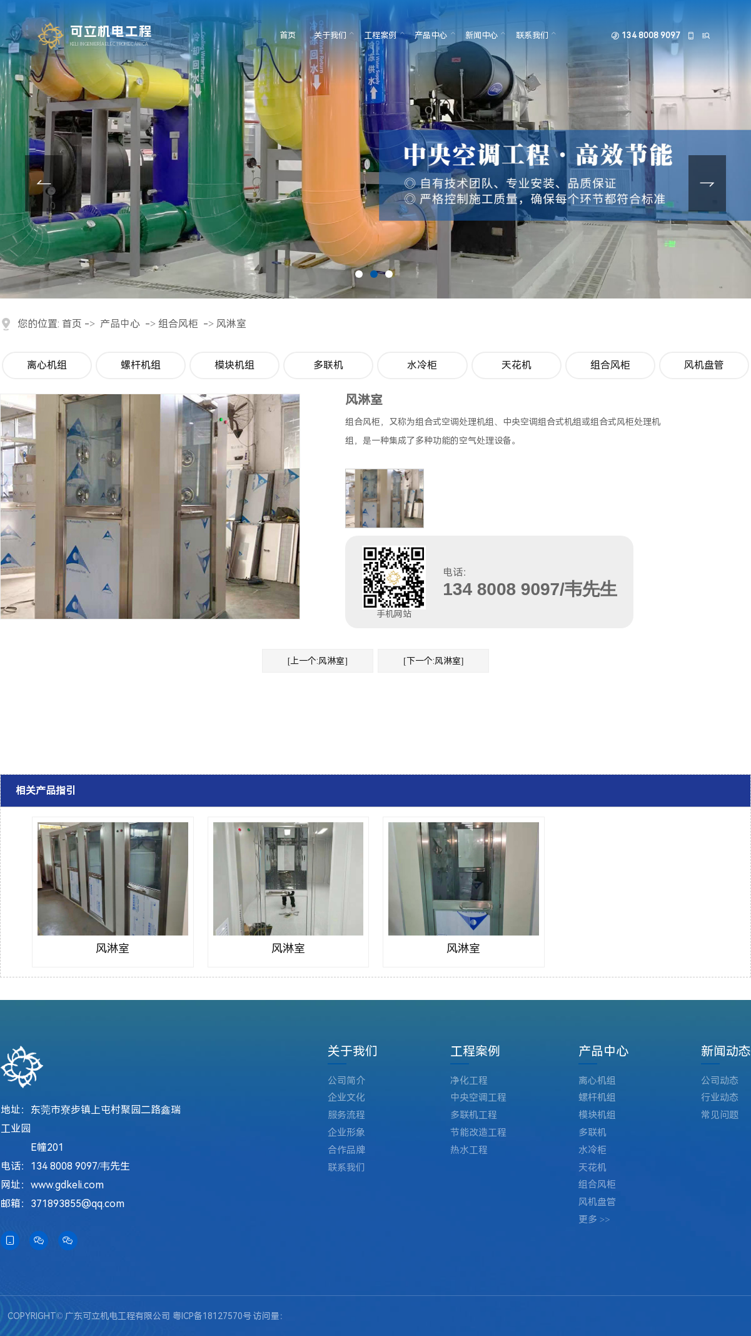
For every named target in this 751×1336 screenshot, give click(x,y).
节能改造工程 (478, 1133)
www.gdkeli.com (67, 1185)
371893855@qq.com (77, 1204)
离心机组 (47, 365)
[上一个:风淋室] (318, 661)
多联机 (328, 365)
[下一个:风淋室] (433, 661)
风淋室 (231, 324)
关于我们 (330, 35)
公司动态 (719, 1081)
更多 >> (594, 1220)
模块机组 (234, 365)
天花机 (517, 365)
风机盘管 (704, 365)
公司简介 (346, 1081)
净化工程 (469, 1081)
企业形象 (346, 1133)
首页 (288, 35)
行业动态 (719, 1098)
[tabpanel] (375, 149)
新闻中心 (481, 35)
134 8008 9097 (651, 35)
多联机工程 (473, 1115)
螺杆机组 (141, 365)
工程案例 (380, 35)
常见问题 (719, 1115)
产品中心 (431, 35)
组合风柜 (178, 324)
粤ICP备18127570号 (212, 1316)
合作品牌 (346, 1150)
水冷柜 (422, 365)
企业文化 (346, 1098)
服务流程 (346, 1115)
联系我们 (532, 35)
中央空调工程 (478, 1098)
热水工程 (469, 1150)
